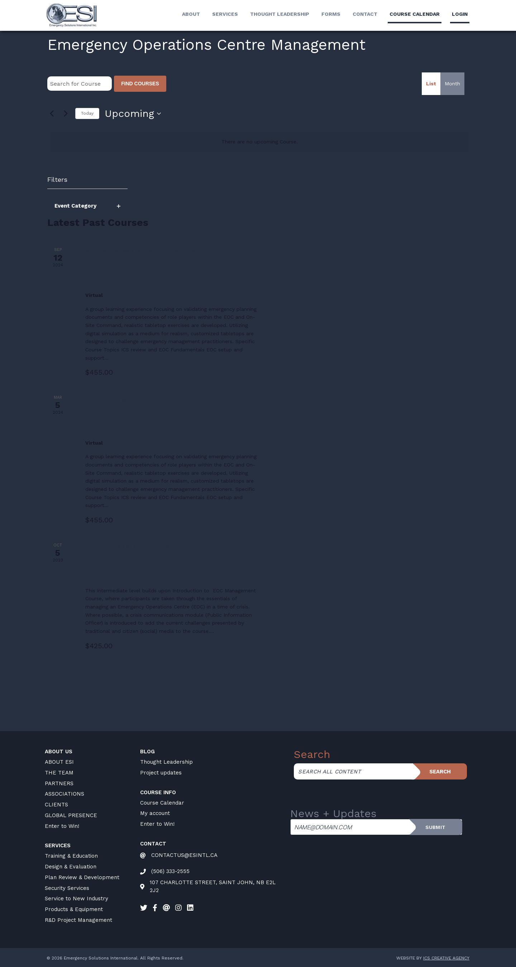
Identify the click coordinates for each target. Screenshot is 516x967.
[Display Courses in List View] (431, 83)
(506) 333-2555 (170, 871)
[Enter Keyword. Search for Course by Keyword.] (79, 83)
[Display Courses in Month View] (452, 83)
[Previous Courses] (51, 113)
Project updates (161, 772)
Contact (365, 14)
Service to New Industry (76, 898)
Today (87, 113)
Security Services (67, 888)
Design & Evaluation (70, 866)
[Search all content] (353, 771)
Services (225, 14)
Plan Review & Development (82, 877)
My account (155, 813)
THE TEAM (59, 772)
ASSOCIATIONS (64, 794)
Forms (330, 14)
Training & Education (71, 856)
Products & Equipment (74, 909)
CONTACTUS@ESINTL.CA (184, 855)
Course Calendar (162, 803)
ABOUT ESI (59, 762)
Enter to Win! (62, 826)
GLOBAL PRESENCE (71, 815)
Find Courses (140, 83)
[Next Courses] (65, 113)
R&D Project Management (78, 920)
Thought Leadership (279, 14)
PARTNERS (59, 783)
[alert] (259, 142)
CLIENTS (56, 804)
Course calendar (415, 14)
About (191, 14)
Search (440, 771)
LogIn (460, 14)
